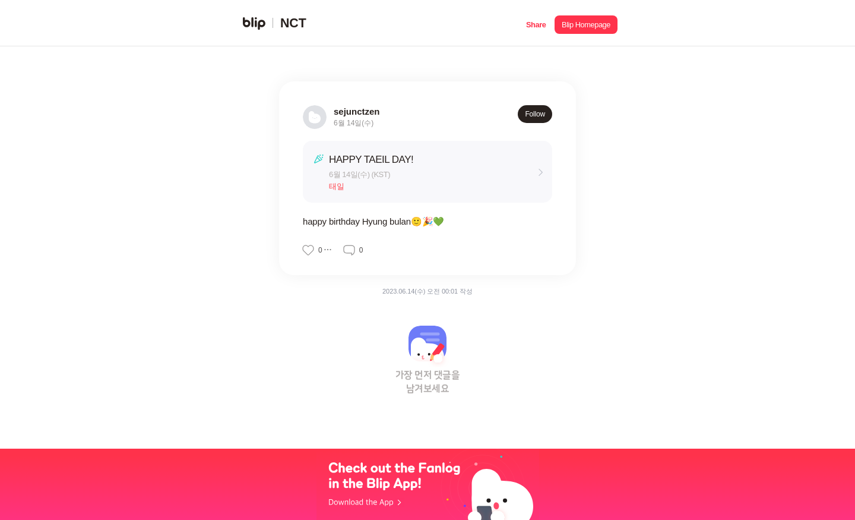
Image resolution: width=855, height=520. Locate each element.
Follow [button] (535, 114)
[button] (536, 23)
